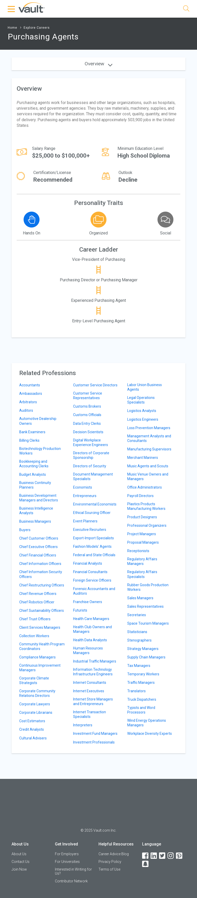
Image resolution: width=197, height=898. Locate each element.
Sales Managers (140, 598)
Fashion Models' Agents (92, 546)
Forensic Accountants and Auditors (94, 591)
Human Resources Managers (88, 650)
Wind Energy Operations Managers (146, 722)
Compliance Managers (37, 657)
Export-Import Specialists (93, 538)
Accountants (29, 385)
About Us (19, 854)
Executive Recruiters (89, 530)
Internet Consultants (89, 682)
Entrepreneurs (84, 496)
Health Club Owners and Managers (92, 629)
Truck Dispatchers (141, 699)
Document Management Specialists (93, 476)
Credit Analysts (31, 729)
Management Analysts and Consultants (149, 438)
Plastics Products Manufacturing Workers (146, 506)
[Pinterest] (179, 856)
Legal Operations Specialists (141, 400)
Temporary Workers (143, 674)
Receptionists (138, 551)
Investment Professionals (94, 742)
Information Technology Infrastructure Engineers (93, 671)
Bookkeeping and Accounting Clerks (33, 463)
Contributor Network (71, 881)
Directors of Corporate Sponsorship (91, 455)
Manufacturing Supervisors (149, 449)
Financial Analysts (87, 563)
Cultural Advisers (33, 738)
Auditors (26, 410)
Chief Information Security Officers (40, 574)
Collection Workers (34, 636)
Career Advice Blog (113, 854)
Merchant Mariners (142, 458)
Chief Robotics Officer (36, 602)
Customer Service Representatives (87, 395)
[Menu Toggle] (11, 9)
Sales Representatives (145, 606)
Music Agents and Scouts (147, 466)
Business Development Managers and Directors (38, 497)
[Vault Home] (31, 7)
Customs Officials (87, 415)
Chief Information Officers (40, 564)
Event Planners (85, 521)
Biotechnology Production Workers (40, 451)
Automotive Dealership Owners (37, 421)
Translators (136, 691)
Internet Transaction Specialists (89, 714)
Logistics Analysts (141, 411)
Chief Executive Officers (38, 547)
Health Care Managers (91, 619)
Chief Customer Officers (38, 538)
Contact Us (20, 862)
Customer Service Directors (95, 385)
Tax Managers (138, 666)
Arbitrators (28, 402)
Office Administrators (144, 487)
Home (12, 27)
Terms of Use (109, 869)
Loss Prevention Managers (148, 428)
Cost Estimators (32, 721)
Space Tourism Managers (148, 623)
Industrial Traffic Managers (94, 661)
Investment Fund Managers (95, 733)
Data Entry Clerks (87, 423)
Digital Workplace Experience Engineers (90, 442)
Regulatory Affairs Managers (142, 561)
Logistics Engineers (142, 419)
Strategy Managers (143, 649)
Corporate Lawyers (34, 704)
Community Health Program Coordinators (42, 646)
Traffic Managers (141, 682)
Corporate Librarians (35, 712)
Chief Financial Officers (37, 555)
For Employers (67, 854)
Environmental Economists (94, 504)
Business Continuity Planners (35, 485)
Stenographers (139, 640)
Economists (82, 487)
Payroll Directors (140, 496)
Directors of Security (89, 466)
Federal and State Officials (94, 555)
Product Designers (142, 517)
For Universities (67, 862)
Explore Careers (37, 27)
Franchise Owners (87, 602)
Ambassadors (30, 393)
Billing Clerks (29, 440)
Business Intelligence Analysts (36, 510)
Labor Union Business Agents (144, 387)
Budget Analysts (32, 474)
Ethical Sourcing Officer (92, 513)
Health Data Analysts (90, 640)
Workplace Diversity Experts (149, 733)
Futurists (80, 610)
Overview (98, 64)
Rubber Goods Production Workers (148, 587)
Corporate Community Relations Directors (37, 693)
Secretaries (136, 615)
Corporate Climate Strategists (34, 680)
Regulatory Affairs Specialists (142, 574)
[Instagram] (171, 856)
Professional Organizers (146, 525)
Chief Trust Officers (35, 619)
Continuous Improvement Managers (40, 667)
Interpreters (82, 725)
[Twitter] (162, 856)
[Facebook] (145, 856)
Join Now (19, 869)
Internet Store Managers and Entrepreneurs (93, 701)
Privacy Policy (109, 862)
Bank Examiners (32, 432)
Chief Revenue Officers (37, 594)
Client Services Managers (39, 627)
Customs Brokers (87, 406)
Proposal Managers (143, 542)
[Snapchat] (145, 864)
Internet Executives (88, 691)
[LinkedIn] (154, 856)
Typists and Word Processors (141, 710)
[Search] (186, 9)
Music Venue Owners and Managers (147, 476)
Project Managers (141, 534)
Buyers (25, 530)
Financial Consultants (90, 572)
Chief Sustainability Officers (41, 610)
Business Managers (35, 521)
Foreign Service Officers (92, 580)
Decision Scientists (88, 432)
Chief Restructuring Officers (41, 585)
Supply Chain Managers (146, 657)
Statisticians (137, 632)
